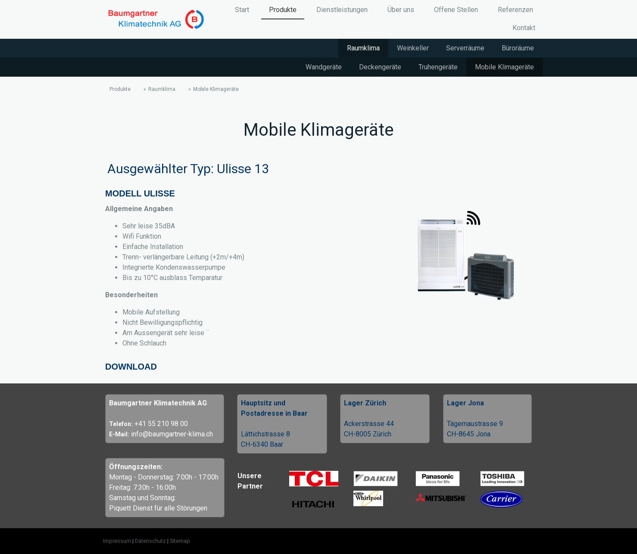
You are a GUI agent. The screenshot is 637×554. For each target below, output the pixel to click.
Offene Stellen (456, 10)
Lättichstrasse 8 (265, 434)
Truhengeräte (438, 67)
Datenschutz (150, 541)
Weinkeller (413, 48)
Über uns (400, 10)
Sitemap (180, 541)
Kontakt (523, 28)
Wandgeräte (324, 67)
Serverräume (465, 48)
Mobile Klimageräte (504, 67)
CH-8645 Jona (468, 434)
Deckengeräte (380, 67)
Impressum (117, 541)
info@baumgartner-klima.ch (172, 434)
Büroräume (518, 48)
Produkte (283, 10)
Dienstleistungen (342, 10)
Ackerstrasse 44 (369, 424)
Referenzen (515, 10)
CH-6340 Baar (262, 444)
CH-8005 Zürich (367, 434)
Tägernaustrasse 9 (475, 424)
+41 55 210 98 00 (161, 424)
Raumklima (363, 48)
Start (242, 10)
